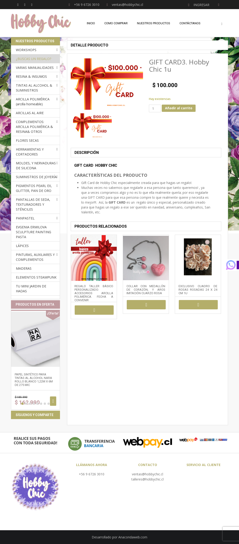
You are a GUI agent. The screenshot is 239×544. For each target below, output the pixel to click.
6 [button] (41, 404)
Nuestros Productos (153, 23)
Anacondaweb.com (132, 537)
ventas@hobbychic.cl (147, 474)
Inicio (91, 23)
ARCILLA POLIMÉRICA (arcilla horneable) (32, 101)
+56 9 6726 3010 (91, 474)
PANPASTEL (25, 218)
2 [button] (26, 404)
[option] (92, 125)
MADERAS (24, 268)
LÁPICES (22, 246)
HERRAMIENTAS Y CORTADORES (30, 151)
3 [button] (30, 404)
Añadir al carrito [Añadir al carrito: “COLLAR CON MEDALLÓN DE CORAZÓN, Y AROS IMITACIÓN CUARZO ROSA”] (146, 304)
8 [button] (48, 404)
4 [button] (33, 404)
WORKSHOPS (26, 50)
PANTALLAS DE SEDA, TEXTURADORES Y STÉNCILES (33, 204)
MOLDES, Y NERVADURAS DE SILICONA (36, 165)
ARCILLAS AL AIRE (30, 113)
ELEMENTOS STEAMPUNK (36, 277)
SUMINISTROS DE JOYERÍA (36, 177)
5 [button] (37, 404)
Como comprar (116, 23)
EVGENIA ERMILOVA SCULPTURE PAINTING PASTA (33, 232)
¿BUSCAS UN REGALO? (33, 59)
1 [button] (22, 404)
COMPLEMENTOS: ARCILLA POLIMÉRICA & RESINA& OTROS (34, 127)
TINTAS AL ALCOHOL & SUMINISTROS (34, 87)
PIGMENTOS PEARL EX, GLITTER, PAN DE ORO (34, 188)
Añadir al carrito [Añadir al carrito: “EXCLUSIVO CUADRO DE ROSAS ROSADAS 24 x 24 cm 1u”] (198, 304)
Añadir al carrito (178, 108)
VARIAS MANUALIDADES (35, 67)
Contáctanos (189, 23)
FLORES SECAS (27, 140)
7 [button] (45, 404)
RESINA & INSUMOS (31, 76)
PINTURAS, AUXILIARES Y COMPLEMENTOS (35, 257)
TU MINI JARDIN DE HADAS (31, 288)
